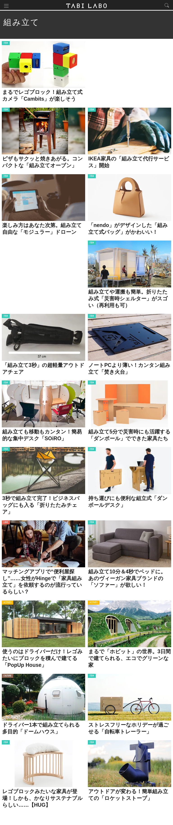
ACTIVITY (7, 603)
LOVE (6, 523)
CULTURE (7, 676)
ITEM (6, 44)
